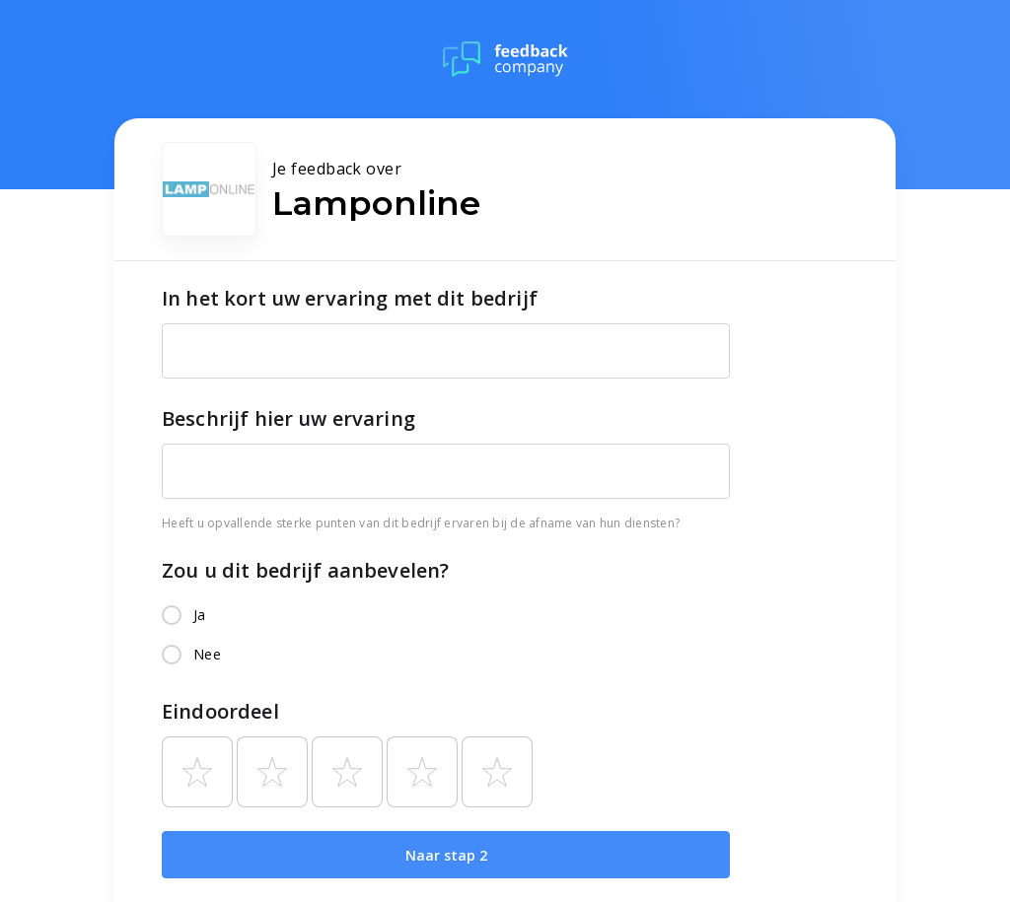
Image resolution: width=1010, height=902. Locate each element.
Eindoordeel (220, 711)
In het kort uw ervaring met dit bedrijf (350, 298)
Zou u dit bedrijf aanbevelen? (305, 570)
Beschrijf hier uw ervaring (288, 418)
